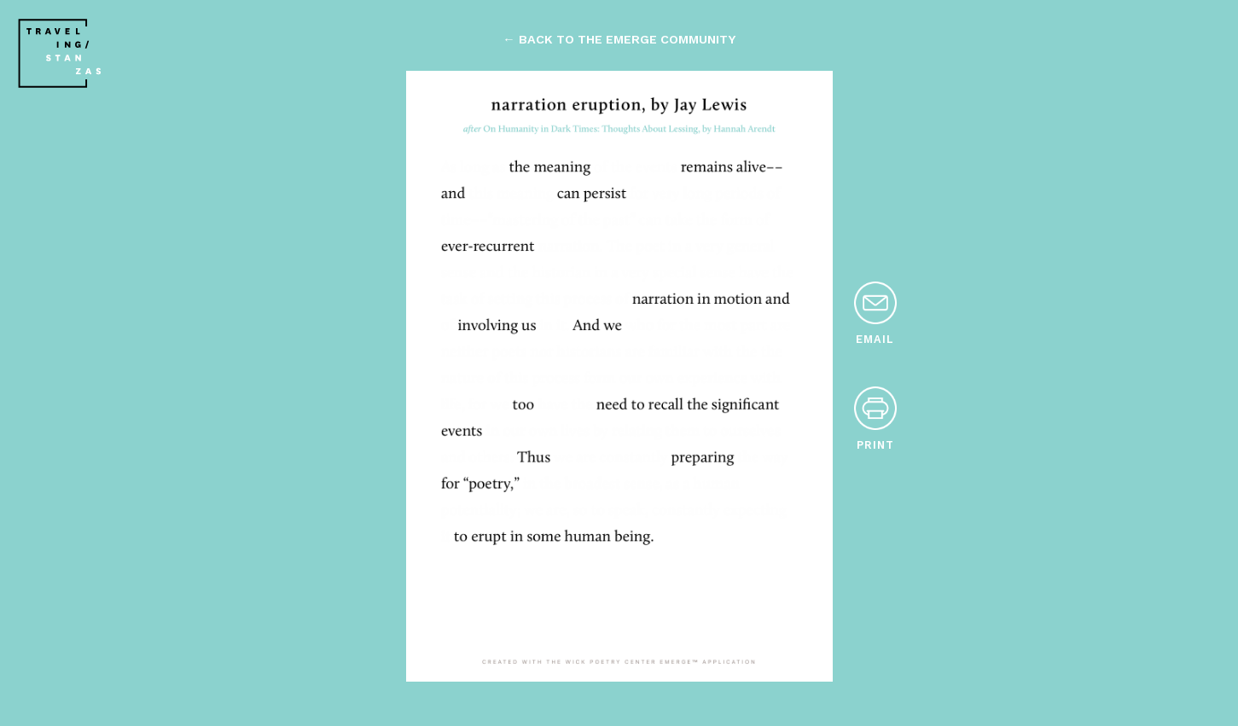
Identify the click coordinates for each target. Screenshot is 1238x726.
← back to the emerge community (619, 39)
